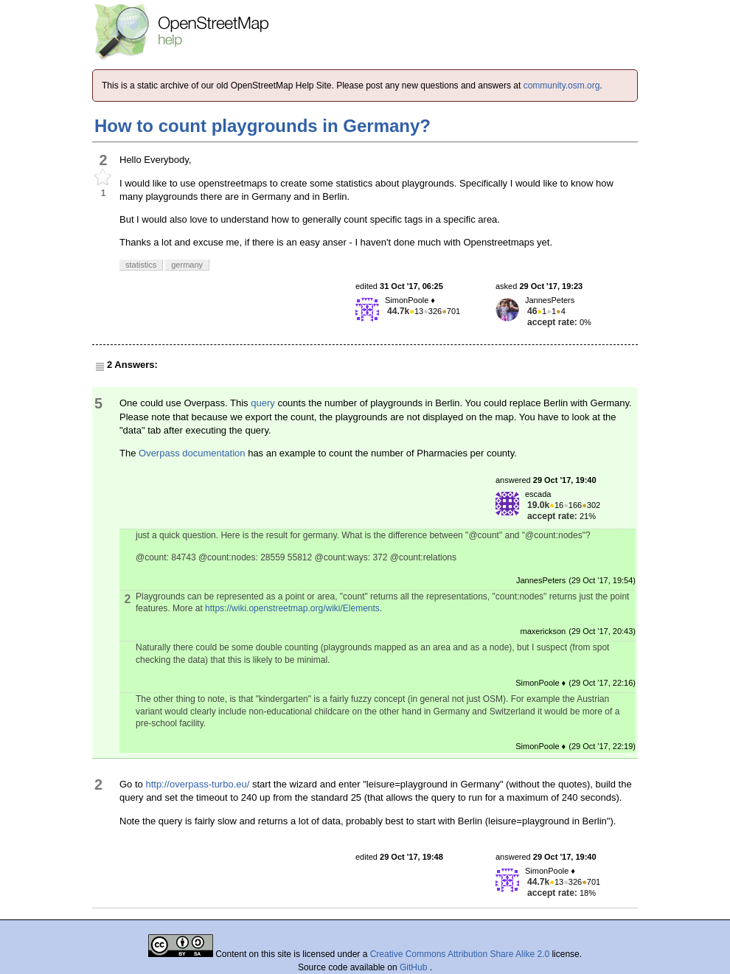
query (263, 402)
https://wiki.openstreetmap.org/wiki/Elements (292, 608)
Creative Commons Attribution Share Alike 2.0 (459, 954)
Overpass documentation (192, 453)
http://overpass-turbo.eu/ (197, 784)
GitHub (415, 967)
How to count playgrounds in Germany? (262, 126)
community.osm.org (562, 85)
